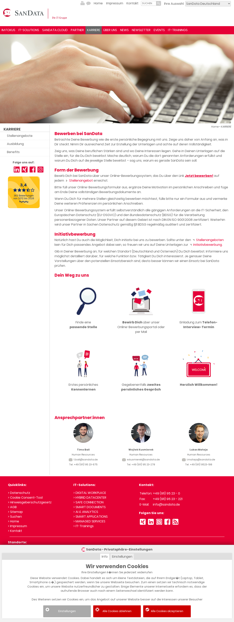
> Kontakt (15, 531)
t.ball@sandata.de (83, 459)
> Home (13, 521)
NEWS (124, 30)
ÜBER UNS (110, 30)
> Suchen (15, 516)
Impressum (114, 3)
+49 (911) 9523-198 (201, 464)
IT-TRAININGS (178, 30)
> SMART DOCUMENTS (89, 507)
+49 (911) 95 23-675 (86, 464)
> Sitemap (15, 512)
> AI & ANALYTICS (85, 512)
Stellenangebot (79, 180)
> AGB (12, 507)
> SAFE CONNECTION (88, 502)
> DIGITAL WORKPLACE (89, 493)
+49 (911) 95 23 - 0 (166, 493)
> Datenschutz (19, 493)
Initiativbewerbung (205, 244)
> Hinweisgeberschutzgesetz (30, 502)
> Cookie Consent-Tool (25, 497)
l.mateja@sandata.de (198, 459)
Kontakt (132, 3)
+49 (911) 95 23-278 (143, 464)
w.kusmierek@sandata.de (141, 459)
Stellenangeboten (208, 240)
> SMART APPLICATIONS (90, 516)
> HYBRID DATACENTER (89, 497)
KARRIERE (93, 30)
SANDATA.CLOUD (55, 30)
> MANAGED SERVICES (89, 521)
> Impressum (17, 526)
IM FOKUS (8, 30)
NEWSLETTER (141, 30)
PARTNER (77, 30)
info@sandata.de (166, 504)
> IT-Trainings (83, 526)
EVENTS (159, 30)
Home (98, 3)
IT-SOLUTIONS (28, 30)
